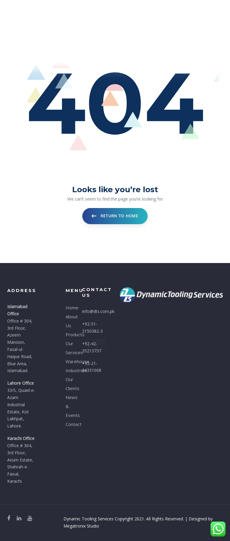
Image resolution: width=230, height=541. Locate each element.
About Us (69, 321)
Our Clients (69, 383)
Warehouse (69, 361)
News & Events (69, 406)
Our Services (69, 347)
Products (69, 334)
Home (69, 308)
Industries (69, 370)
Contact (69, 424)
